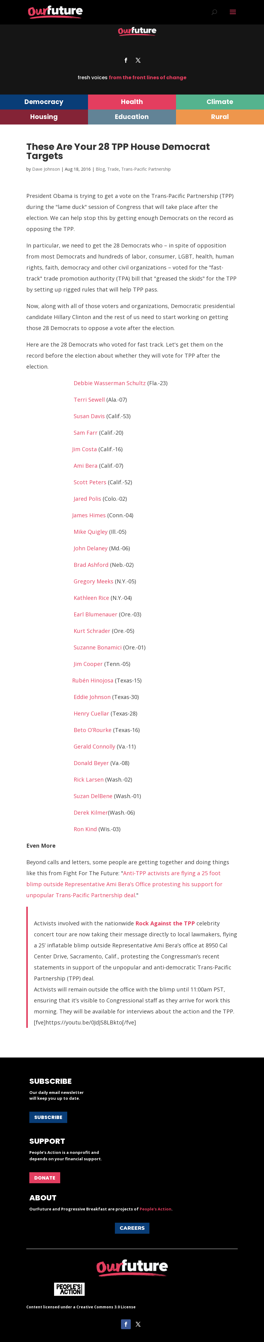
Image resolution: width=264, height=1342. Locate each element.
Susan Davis (89, 416)
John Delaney (91, 548)
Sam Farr (85, 432)
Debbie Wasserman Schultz (110, 383)
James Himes (89, 515)
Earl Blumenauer (95, 614)
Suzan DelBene (93, 796)
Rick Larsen (89, 779)
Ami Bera (85, 465)
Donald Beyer (91, 763)
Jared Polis (87, 498)
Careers (132, 1228)
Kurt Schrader (92, 630)
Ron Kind (85, 829)
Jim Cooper (88, 663)
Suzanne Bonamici (98, 647)
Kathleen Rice (91, 597)
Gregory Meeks (93, 581)
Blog (100, 169)
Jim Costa (84, 449)
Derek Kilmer (91, 812)
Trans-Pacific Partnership (146, 169)
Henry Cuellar (91, 713)
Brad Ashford (91, 564)
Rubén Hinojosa (92, 680)
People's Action (155, 1209)
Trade (113, 169)
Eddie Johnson (92, 697)
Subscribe (48, 1117)
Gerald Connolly (94, 746)
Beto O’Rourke (93, 730)
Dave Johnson (46, 169)
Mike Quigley (91, 531)
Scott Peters (90, 482)
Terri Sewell (89, 399)
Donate (44, 1177)
